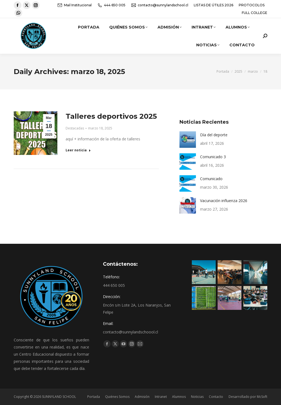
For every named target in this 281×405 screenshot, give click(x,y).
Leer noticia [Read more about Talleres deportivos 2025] (78, 150)
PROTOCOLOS (252, 5)
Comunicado (211, 178)
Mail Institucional (74, 5)
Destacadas (75, 128)
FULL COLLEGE (254, 13)
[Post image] (187, 139)
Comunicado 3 (213, 156)
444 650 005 (111, 5)
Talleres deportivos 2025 (111, 116)
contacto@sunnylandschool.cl (159, 5)
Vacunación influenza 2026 (223, 200)
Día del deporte (213, 134)
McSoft (262, 396)
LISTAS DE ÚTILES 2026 (213, 5)
